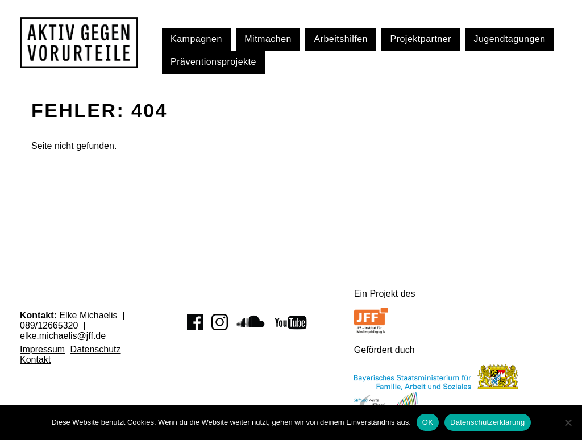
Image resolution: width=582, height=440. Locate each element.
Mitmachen (268, 39)
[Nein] (567, 422)
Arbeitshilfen (341, 39)
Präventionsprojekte (213, 62)
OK (427, 422)
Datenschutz (95, 349)
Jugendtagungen (509, 39)
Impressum (42, 349)
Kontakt (35, 359)
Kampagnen (196, 39)
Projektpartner (420, 39)
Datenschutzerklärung (487, 422)
